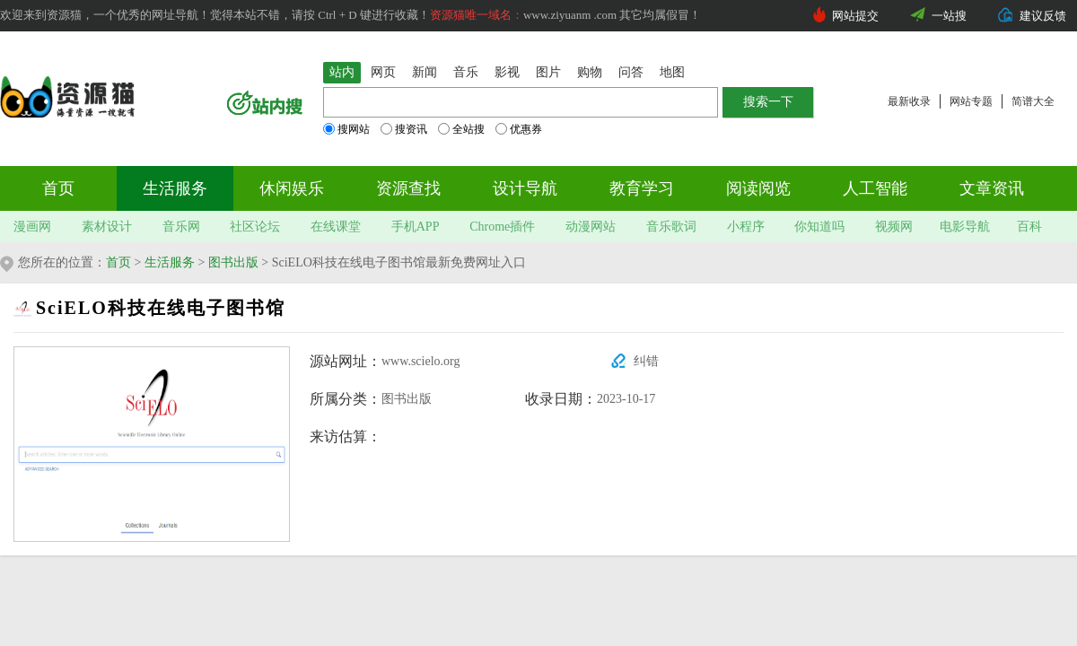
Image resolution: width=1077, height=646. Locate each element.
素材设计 (107, 226)
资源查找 (408, 188)
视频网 (894, 226)
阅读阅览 (758, 188)
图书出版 (233, 262)
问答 (631, 72)
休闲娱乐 (291, 188)
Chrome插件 (502, 226)
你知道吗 (819, 226)
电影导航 (965, 226)
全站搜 (461, 129)
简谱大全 (1033, 101)
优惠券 (518, 129)
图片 (548, 72)
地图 (672, 72)
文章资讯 (991, 188)
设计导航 (525, 188)
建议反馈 (1043, 15)
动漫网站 (590, 226)
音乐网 (181, 226)
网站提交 (855, 15)
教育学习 (641, 188)
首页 (58, 188)
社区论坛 (255, 226)
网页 (383, 72)
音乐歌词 (671, 226)
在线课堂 (336, 226)
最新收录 (909, 101)
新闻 (424, 72)
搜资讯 (404, 129)
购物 (589, 72)
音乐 (465, 72)
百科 (1029, 226)
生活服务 (175, 188)
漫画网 (32, 226)
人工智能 (875, 188)
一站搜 (949, 15)
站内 (342, 72)
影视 (507, 72)
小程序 (746, 226)
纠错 (646, 361)
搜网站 (346, 129)
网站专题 (971, 101)
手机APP (415, 226)
